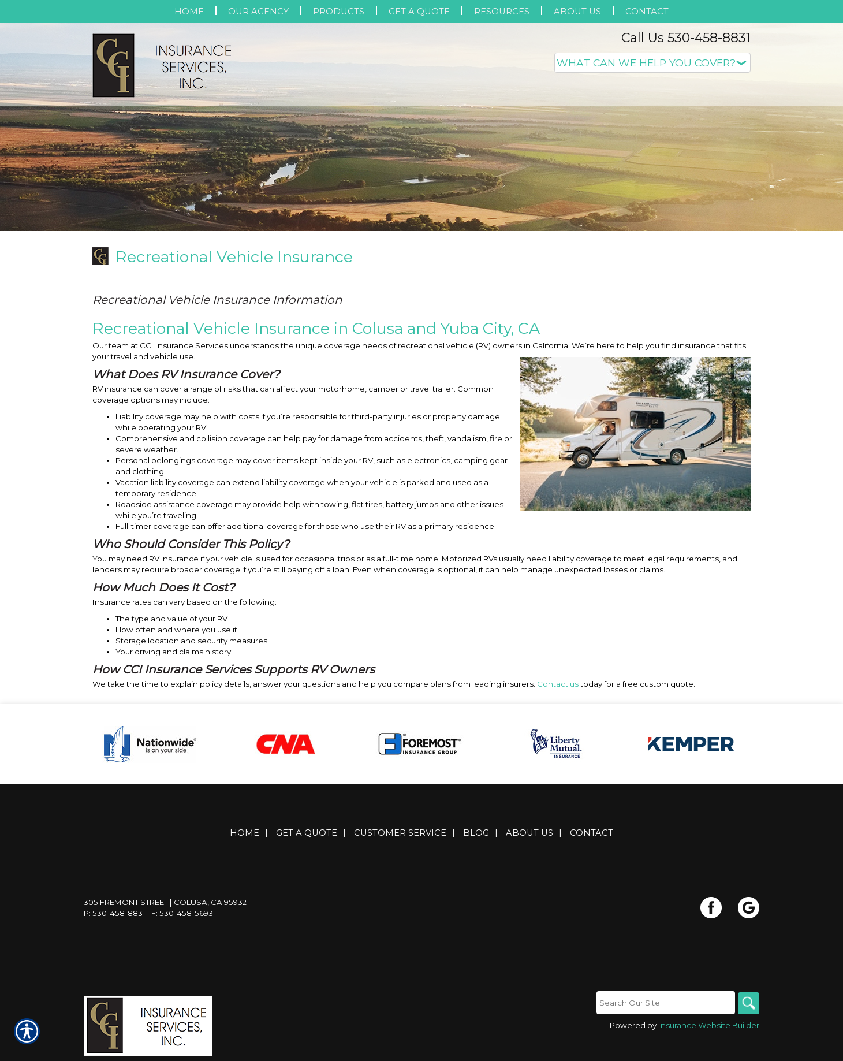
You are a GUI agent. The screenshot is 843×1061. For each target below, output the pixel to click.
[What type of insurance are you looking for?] (652, 63)
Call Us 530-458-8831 (686, 38)
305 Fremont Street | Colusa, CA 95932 (165, 902)
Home (244, 833)
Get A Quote (306, 833)
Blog (476, 833)
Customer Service (400, 833)
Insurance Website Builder (708, 1026)
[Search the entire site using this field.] (664, 1003)
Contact (591, 833)
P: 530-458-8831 (115, 913)
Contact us (558, 683)
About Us (529, 833)
